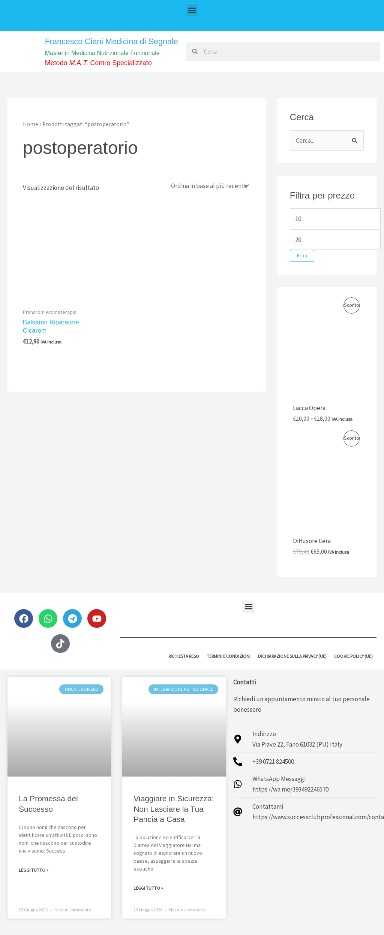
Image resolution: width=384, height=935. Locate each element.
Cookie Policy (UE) (353, 665)
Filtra (302, 264)
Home (30, 132)
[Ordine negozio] (209, 194)
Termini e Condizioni (228, 665)
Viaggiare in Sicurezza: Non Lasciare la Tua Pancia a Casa (174, 817)
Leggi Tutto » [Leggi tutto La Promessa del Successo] (33, 879)
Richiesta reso (183, 665)
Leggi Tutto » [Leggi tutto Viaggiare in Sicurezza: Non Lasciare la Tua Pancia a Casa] (148, 897)
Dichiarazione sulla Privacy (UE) (292, 665)
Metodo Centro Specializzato (104, 73)
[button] (192, 10)
